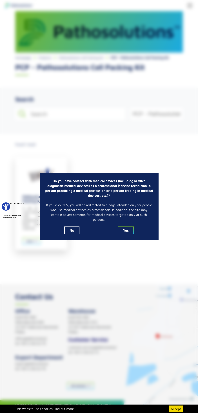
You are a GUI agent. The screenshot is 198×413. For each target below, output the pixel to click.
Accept (176, 409)
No (72, 230)
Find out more (64, 409)
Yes (126, 230)
